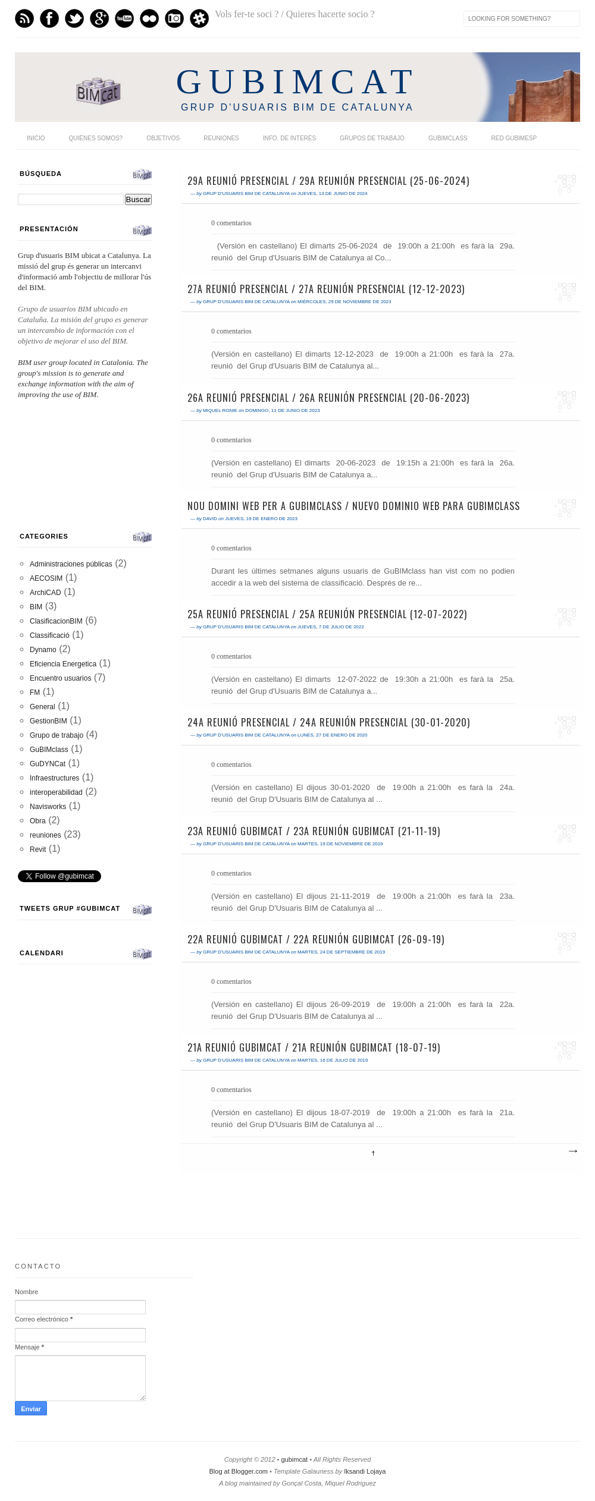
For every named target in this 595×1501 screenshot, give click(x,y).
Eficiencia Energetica (63, 664)
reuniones (45, 835)
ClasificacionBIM (56, 621)
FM (35, 692)
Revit (38, 849)
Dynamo (43, 650)
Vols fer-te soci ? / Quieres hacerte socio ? (295, 14)
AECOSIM (46, 578)
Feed (24, 18)
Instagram (174, 18)
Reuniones (221, 138)
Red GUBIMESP (514, 138)
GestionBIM (48, 721)
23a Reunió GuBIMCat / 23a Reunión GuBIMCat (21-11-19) (313, 831)
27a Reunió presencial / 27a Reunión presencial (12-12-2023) (326, 289)
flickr (149, 18)
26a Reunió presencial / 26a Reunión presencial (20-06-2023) (328, 398)
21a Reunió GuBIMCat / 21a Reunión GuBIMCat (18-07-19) (313, 1047)
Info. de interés (289, 138)
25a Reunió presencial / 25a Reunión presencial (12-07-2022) (327, 614)
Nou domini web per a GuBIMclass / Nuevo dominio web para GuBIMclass (353, 506)
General (42, 707)
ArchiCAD (45, 593)
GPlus (99, 18)
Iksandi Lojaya (365, 1471)
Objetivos (163, 138)
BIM (36, 607)
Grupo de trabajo (56, 735)
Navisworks (48, 807)
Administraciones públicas (71, 564)
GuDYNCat (47, 764)
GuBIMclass (448, 138)
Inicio (36, 138)
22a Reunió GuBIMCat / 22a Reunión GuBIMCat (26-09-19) (315, 939)
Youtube (124, 18)
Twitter (74, 18)
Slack (199, 18)
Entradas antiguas (572, 1151)
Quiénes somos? (96, 138)
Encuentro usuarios (60, 678)
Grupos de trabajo (372, 138)
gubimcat (294, 1459)
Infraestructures (54, 778)
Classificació (50, 635)
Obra (38, 821)
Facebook (49, 18)
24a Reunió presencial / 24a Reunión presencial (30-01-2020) (328, 722)
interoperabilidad (56, 792)
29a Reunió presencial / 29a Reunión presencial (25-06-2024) (328, 181)
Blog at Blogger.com (238, 1471)
